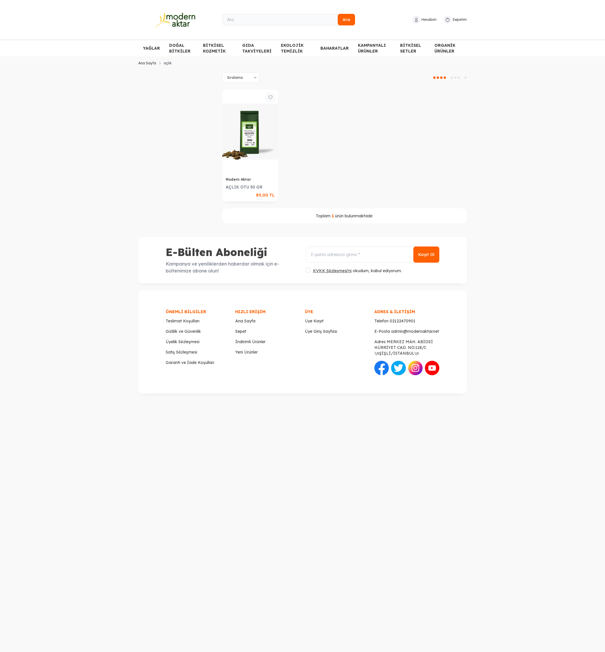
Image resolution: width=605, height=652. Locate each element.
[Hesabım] (424, 20)
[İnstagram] (415, 368)
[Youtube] (432, 368)
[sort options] (240, 77)
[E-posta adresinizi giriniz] (372, 254)
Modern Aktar (239, 179)
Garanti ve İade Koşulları (190, 362)
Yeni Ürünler (246, 352)
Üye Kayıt (314, 321)
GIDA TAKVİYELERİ (257, 48)
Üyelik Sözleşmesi (182, 341)
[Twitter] (398, 368)
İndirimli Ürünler (250, 341)
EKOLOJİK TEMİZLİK (292, 48)
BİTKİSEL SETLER (410, 48)
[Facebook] (381, 368)
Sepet (240, 331)
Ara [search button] (346, 19)
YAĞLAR (151, 48)
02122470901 (402, 321)
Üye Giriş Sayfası (321, 331)
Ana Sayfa (147, 63)
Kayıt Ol (426, 254)
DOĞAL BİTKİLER (180, 48)
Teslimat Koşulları (182, 321)
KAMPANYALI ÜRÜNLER (372, 48)
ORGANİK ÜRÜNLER (444, 48)
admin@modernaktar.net (415, 331)
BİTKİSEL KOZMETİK (214, 48)
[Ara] (288, 19)
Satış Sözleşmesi (181, 352)
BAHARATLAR (334, 48)
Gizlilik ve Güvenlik (183, 331)
